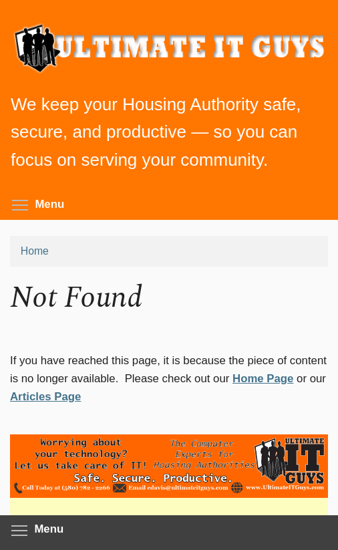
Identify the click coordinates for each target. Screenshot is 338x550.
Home (35, 251)
